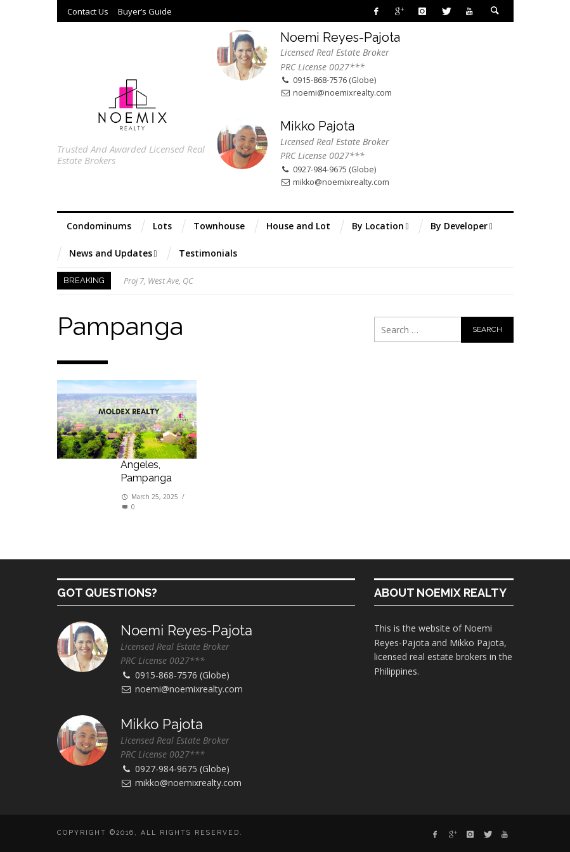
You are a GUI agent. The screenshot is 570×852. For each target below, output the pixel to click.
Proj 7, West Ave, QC (158, 280)
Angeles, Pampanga (146, 471)
